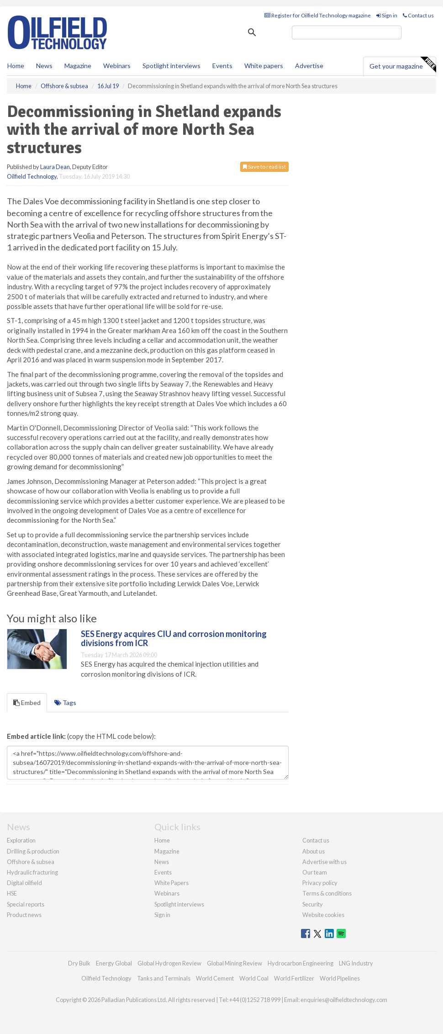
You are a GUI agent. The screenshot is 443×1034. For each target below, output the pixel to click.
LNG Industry (356, 963)
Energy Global (114, 963)
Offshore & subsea (30, 861)
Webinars (117, 65)
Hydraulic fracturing (32, 872)
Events (222, 65)
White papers (263, 65)
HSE (12, 893)
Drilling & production (33, 851)
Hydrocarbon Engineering (300, 963)
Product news (24, 914)
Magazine (77, 65)
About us (313, 851)
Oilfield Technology (32, 176)
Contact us (418, 15)
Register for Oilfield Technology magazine (317, 15)
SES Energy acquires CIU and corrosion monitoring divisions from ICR (174, 638)
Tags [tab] (65, 702)
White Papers (171, 882)
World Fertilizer (294, 978)
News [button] (44, 65)
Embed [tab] (27, 702)
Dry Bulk (79, 963)
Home (15, 65)
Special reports (25, 904)
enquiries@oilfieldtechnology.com (344, 999)
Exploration (21, 840)
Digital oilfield (24, 882)
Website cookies (323, 914)
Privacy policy (320, 882)
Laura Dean (55, 166)
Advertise (309, 65)
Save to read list (264, 166)
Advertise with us (324, 861)
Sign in (386, 15)
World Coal (254, 978)
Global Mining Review (234, 963)
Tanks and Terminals (163, 978)
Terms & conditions (327, 893)
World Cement (215, 978)
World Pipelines (340, 978)
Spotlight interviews (171, 65)
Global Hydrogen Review (169, 963)
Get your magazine (402, 65)
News (161, 861)
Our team (314, 872)
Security (312, 904)
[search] (346, 32)
